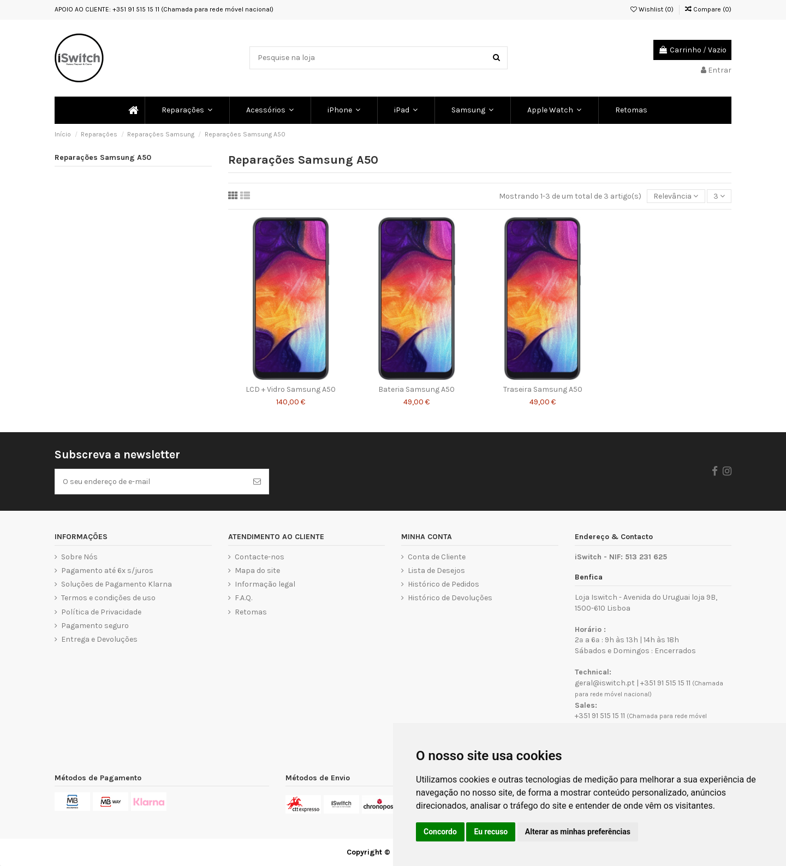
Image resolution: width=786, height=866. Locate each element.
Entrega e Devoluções (99, 639)
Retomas (251, 612)
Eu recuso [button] (491, 831)
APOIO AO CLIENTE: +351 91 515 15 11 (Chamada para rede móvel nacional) (164, 9)
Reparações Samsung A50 (103, 157)
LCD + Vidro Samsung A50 (291, 389)
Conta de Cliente (437, 557)
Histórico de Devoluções (450, 597)
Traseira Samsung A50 (542, 389)
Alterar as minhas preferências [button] (577, 831)
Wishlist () (652, 9)
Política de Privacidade (101, 612)
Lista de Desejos (436, 570)
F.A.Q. (243, 597)
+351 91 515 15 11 (665, 683)
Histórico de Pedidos (443, 584)
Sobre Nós (79, 557)
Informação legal (265, 584)
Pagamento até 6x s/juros (107, 570)
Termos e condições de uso (108, 597)
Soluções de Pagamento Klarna (116, 584)
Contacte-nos (259, 557)
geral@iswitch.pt (605, 683)
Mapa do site (257, 570)
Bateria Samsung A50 (416, 389)
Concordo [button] (440, 831)
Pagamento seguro (95, 625)
